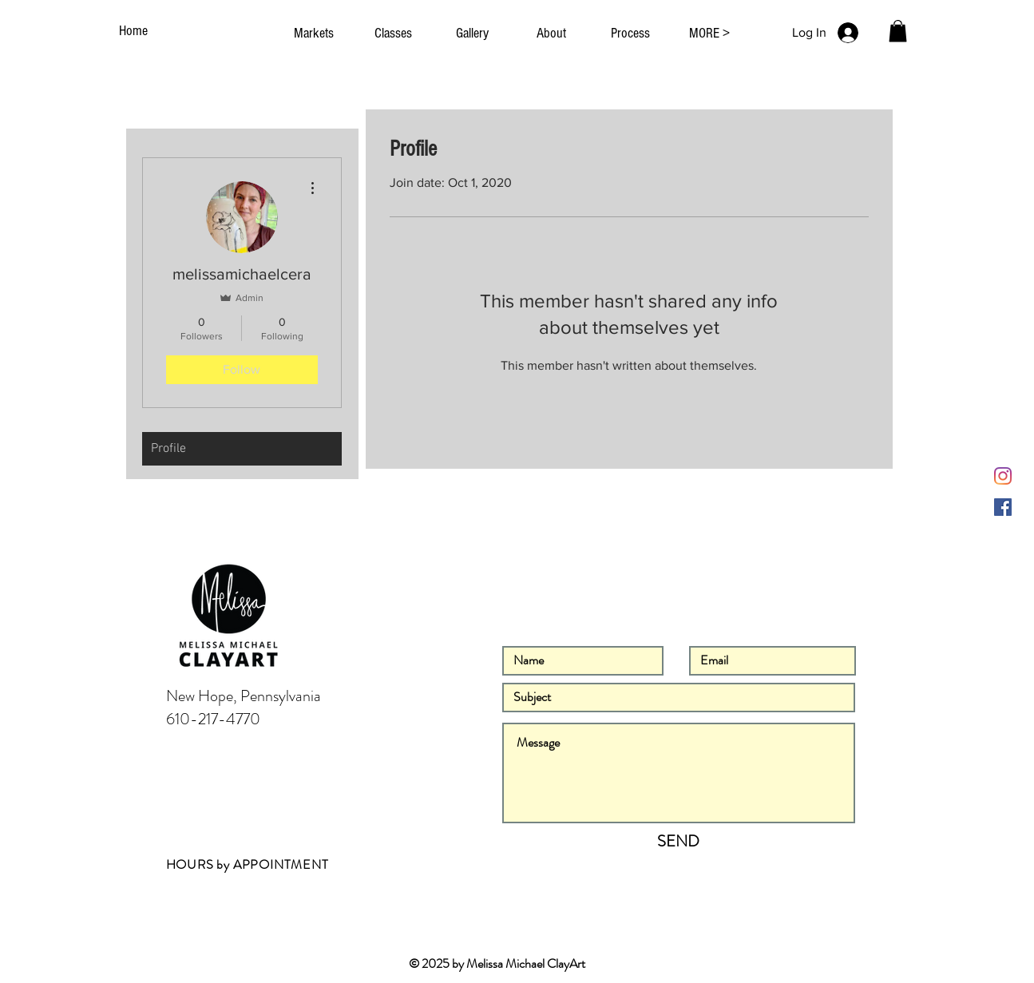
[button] (898, 31)
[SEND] (678, 842)
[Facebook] (1003, 507)
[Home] (136, 31)
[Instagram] (1003, 476)
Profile (168, 449)
